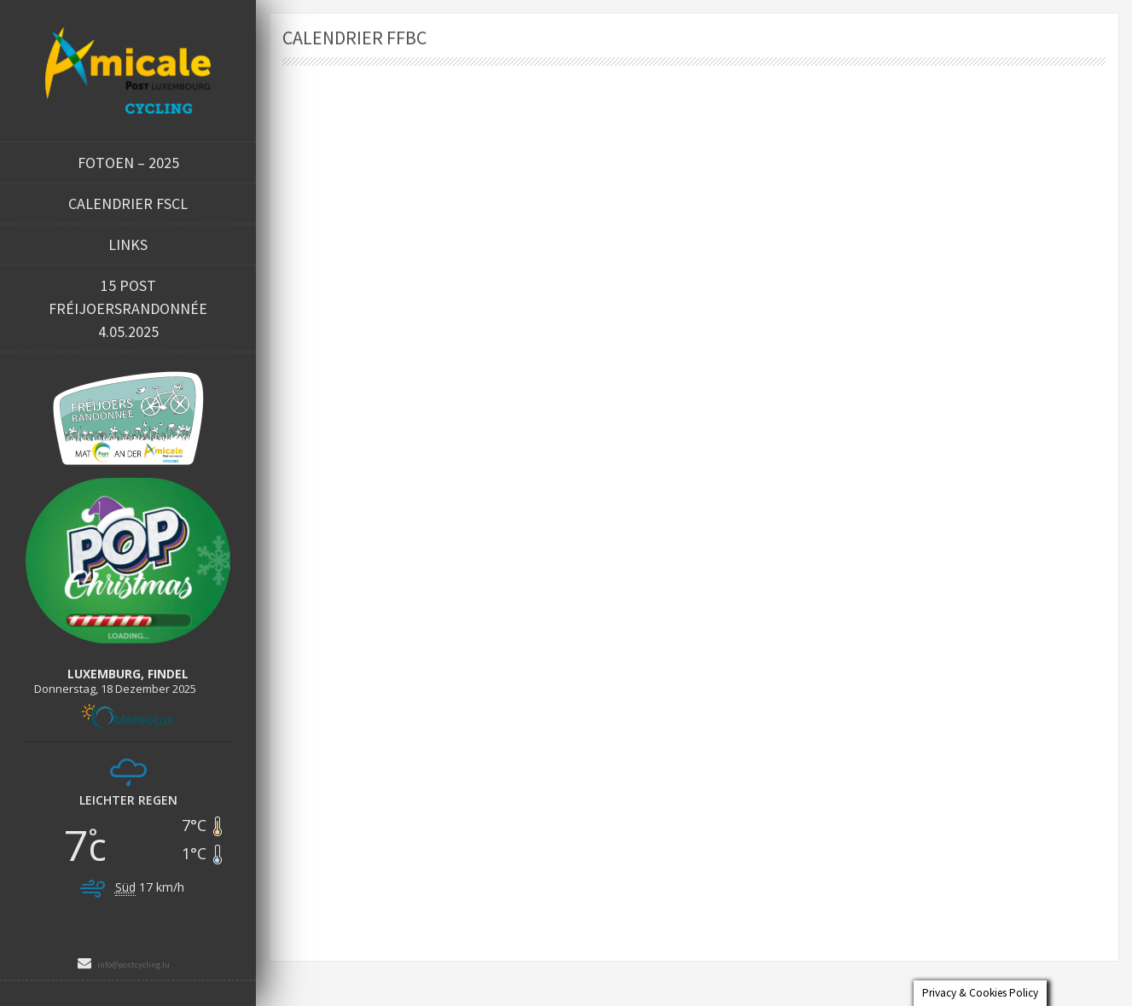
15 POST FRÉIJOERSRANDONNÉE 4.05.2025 (128, 308)
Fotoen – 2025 (128, 162)
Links (128, 244)
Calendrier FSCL (128, 203)
